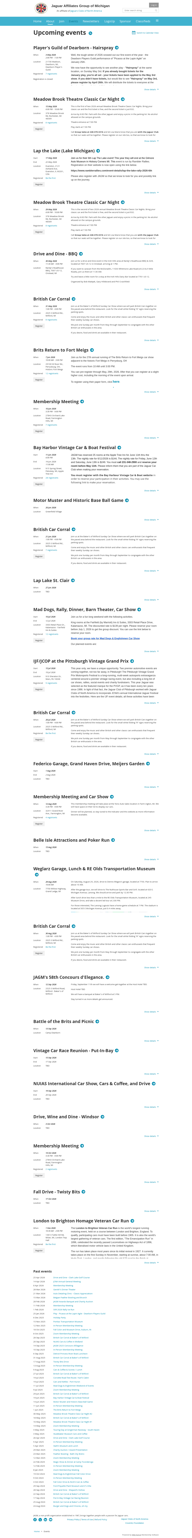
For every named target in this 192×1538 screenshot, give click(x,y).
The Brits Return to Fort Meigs (67, 1409)
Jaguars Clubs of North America (86, 10)
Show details (150, 89)
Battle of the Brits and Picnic (63, 1021)
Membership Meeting (56, 401)
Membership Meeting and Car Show (70, 797)
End (35, 162)
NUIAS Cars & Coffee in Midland (68, 1341)
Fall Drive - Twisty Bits (56, 1192)
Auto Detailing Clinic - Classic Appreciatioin (73, 1293)
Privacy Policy (73, 1519)
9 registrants (51, 683)
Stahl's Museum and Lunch (65, 1445)
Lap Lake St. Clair (51, 580)
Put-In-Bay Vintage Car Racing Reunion (71, 1498)
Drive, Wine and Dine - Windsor (66, 1117)
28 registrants (52, 477)
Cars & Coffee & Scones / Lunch (67, 1369)
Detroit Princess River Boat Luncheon (70, 1353)
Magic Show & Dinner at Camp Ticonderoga (73, 1461)
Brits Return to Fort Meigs (61, 350)
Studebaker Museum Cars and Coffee (70, 1433)
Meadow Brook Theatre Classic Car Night (76, 99)
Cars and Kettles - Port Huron (66, 1381)
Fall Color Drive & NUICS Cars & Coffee (71, 1482)
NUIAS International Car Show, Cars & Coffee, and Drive (91, 1083)
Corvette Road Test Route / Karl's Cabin (71, 1377)
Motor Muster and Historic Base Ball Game (78, 500)
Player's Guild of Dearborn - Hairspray (73, 48)
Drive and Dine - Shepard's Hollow (69, 1490)
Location (37, 61)
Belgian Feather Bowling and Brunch (70, 1297)
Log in (154, 5)
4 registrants (51, 817)
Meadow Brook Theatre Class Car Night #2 (72, 1413)
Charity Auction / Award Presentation (70, 1449)
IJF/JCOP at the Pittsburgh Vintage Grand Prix (81, 661)
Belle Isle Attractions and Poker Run (71, 840)
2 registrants (51, 1169)
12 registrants (52, 373)
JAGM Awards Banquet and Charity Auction (73, 1301)
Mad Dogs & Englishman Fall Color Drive (72, 1474)
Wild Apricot (136, 1535)
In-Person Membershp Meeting (67, 1478)
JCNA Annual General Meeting (67, 1281)
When (36, 55)
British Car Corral (51, 299)
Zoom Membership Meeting (66, 1333)
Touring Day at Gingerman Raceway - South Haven (76, 1429)
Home (37, 1531)
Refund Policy (101, 1519)
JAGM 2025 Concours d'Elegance (68, 1345)
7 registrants (51, 73)
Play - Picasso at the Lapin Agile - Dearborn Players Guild (79, 1313)
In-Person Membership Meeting (67, 1325)
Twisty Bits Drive (61, 1361)
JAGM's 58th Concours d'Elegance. (68, 977)
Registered (38, 73)
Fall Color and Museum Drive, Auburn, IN (72, 1329)
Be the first (51, 178)
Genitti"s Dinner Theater (64, 1289)
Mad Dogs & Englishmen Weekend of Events (73, 1385)
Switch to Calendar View (148, 32)
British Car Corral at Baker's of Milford (70, 1337)
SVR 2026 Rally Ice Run (63, 1309)
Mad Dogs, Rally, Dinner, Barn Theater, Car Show (84, 609)
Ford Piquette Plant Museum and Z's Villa (72, 1486)
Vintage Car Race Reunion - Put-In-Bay (73, 1050)
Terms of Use (87, 1519)
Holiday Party (59, 1317)
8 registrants (51, 122)
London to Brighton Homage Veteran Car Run (81, 1221)
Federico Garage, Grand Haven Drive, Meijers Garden (89, 764)
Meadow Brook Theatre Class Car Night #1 (72, 1421)
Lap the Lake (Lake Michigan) (64, 151)
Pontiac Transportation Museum (68, 1321)
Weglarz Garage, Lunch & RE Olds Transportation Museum (94, 869)
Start (35, 158)
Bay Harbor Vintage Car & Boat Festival (74, 447)
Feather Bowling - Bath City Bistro (68, 1453)
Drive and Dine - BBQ (55, 254)
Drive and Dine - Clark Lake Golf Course (71, 1277)
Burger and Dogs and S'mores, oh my (70, 1506)
